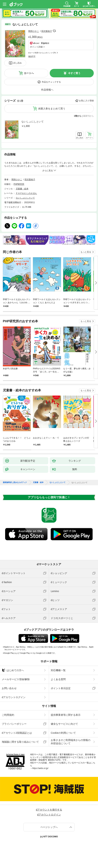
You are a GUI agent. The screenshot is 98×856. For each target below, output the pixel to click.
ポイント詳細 (36, 47)
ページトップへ (49, 827)
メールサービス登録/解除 (16, 679)
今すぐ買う (74, 73)
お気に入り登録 (86, 100)
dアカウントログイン (13, 697)
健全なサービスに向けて (64, 723)
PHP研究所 (19, 184)
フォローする (54, 31)
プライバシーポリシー (14, 723)
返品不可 (31, 56)
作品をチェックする (51, 82)
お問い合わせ (9, 688)
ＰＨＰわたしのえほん (26, 193)
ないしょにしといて (32, 121)
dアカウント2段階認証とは (17, 732)
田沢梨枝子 (46, 31)
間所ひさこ (33, 31)
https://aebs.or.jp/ (40, 768)
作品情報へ (47, 89)
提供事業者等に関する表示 (65, 714)
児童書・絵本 (22, 188)
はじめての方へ (13, 670)
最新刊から (88, 116)
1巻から (78, 116)
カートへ (29, 73)
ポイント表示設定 (61, 688)
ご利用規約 (8, 714)
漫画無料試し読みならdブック (15, 482)
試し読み (17, 63)
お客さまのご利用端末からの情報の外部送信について (70, 742)
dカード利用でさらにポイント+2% (42, 53)
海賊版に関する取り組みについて (20, 741)
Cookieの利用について (63, 732)
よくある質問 (58, 679)
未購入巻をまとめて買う (51, 108)
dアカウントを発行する (49, 809)
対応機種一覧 (58, 670)
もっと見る (85, 252)
